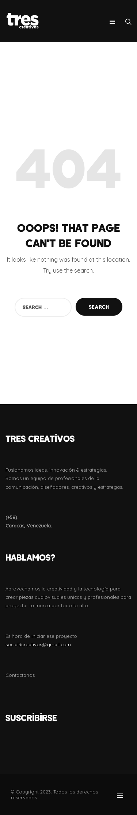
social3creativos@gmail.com (38, 644)
